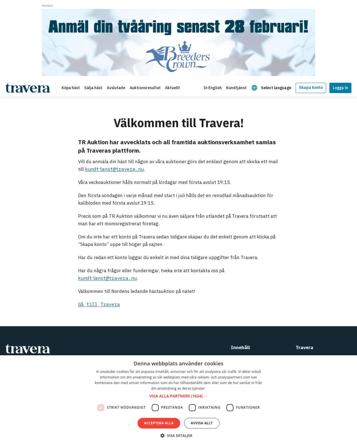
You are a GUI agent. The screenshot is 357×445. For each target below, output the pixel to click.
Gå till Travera (99, 304)
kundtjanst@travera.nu (114, 169)
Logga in (340, 87)
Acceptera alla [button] (159, 423)
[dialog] (178, 400)
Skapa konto (311, 87)
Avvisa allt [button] (202, 423)
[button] (178, 396)
